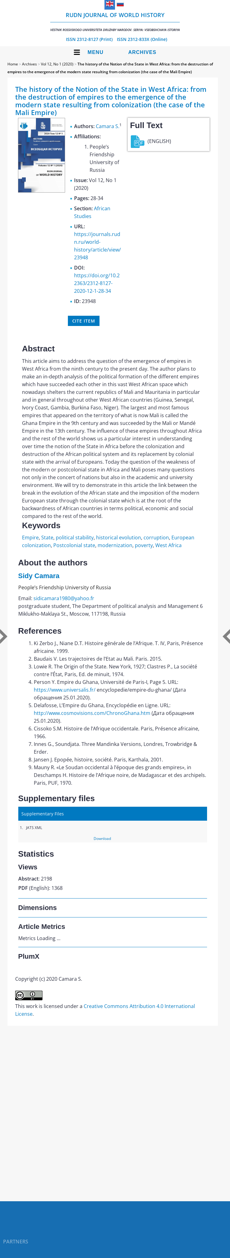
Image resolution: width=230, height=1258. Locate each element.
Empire (30, 537)
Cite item (83, 321)
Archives (142, 52)
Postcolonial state (74, 545)
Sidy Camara (39, 576)
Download (102, 838)
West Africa (168, 545)
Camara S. (107, 126)
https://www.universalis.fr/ (64, 689)
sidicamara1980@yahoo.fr (63, 598)
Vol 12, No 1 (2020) (57, 64)
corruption (156, 537)
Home (12, 64)
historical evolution (118, 537)
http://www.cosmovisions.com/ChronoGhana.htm (92, 713)
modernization (115, 545)
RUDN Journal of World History (115, 21)
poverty (144, 545)
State (47, 537)
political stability (75, 537)
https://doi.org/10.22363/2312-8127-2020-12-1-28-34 (97, 283)
